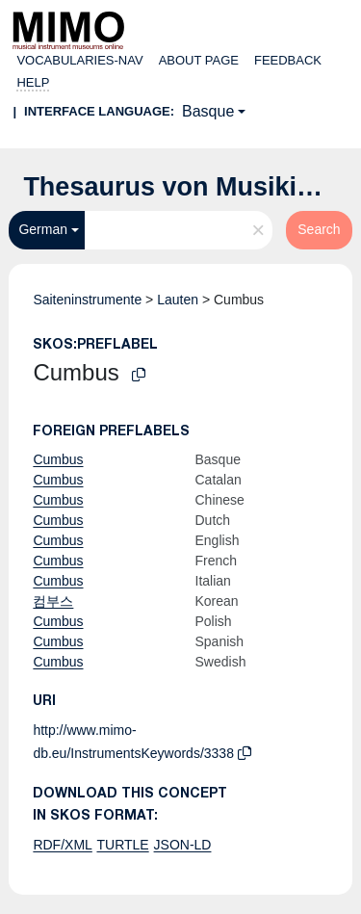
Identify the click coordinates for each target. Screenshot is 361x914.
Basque (208, 111)
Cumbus (58, 459)
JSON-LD (183, 844)
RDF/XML (62, 844)
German (42, 229)
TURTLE (122, 844)
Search (318, 229)
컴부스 (53, 601)
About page (199, 60)
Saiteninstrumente (87, 299)
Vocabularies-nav (79, 60)
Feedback (288, 60)
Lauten (177, 299)
